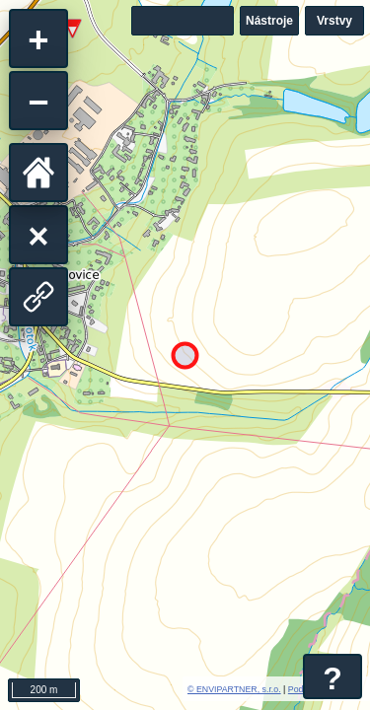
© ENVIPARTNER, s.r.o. (234, 689)
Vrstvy (334, 21)
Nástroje (269, 21)
